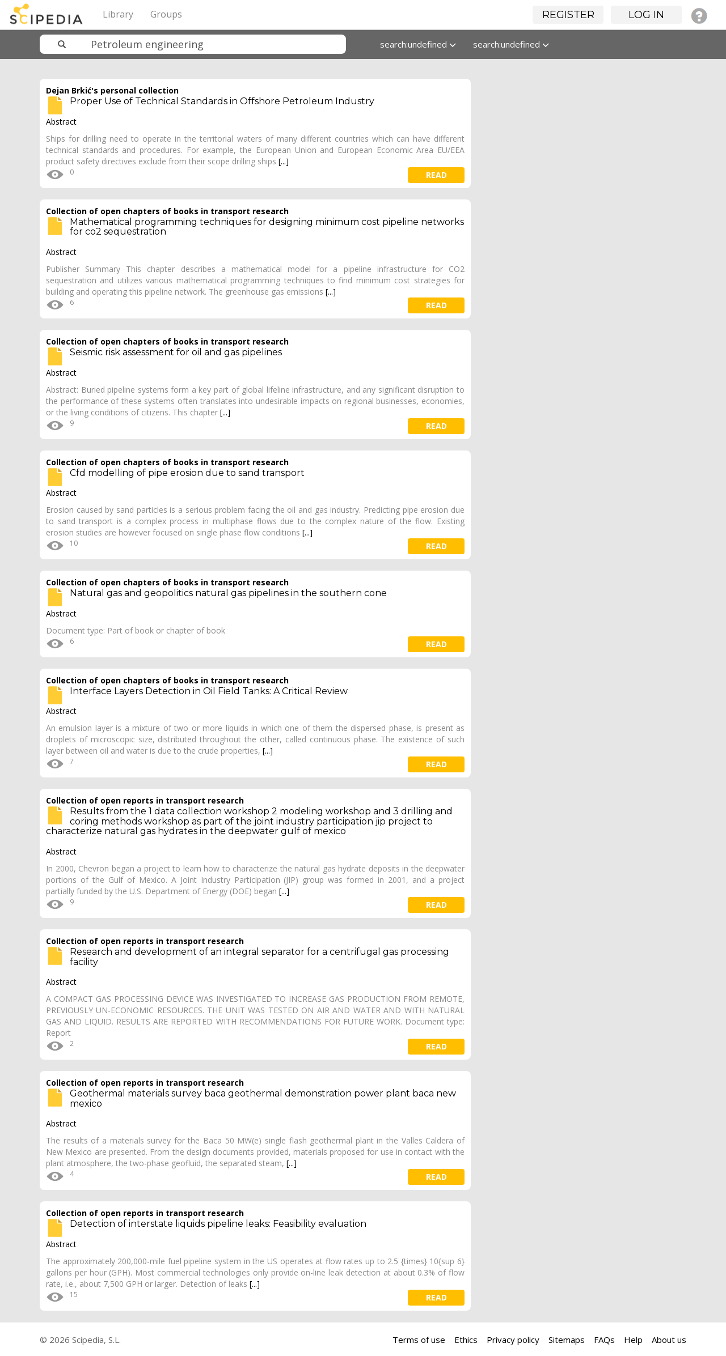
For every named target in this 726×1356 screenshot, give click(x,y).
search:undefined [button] (418, 44)
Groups (166, 14)
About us (669, 1339)
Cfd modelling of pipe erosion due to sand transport (187, 472)
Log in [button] (646, 14)
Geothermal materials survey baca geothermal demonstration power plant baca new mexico (263, 1098)
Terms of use (418, 1339)
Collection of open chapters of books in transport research (167, 211)
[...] (283, 161)
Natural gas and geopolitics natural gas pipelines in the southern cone (228, 593)
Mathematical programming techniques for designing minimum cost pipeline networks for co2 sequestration (267, 226)
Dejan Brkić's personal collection (112, 90)
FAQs (604, 1339)
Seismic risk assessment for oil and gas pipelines (176, 352)
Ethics (466, 1339)
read (436, 174)
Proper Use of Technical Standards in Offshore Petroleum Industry (222, 101)
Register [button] (568, 14)
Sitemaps (566, 1339)
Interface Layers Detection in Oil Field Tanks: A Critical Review (209, 691)
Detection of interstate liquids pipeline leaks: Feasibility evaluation (218, 1223)
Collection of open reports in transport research (145, 800)
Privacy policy (513, 1339)
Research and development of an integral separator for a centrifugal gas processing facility (259, 956)
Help (633, 1339)
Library (118, 14)
